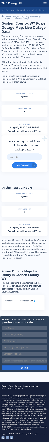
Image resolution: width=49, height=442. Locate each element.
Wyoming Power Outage (31, 16)
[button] (45, 3)
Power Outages (12, 16)
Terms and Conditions (30, 386)
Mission (4, 386)
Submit (24, 367)
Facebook (7, 437)
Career (20, 388)
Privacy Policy (6, 388)
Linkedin (11, 437)
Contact (17, 386)
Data (14, 388)
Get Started (22, 165)
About (11, 386)
